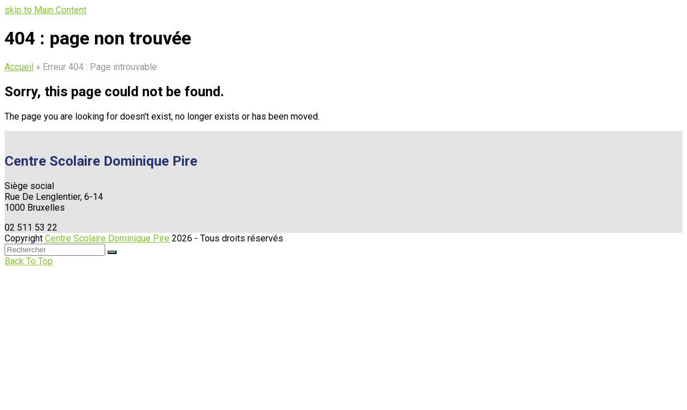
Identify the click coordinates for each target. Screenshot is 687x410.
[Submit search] (112, 252)
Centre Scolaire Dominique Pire (107, 238)
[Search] (55, 250)
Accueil (19, 67)
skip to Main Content (45, 10)
